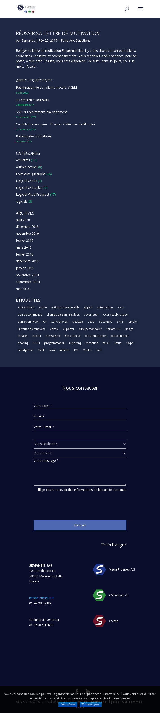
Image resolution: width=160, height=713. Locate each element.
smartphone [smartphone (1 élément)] (25, 350)
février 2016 (24, 254)
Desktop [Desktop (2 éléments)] (77, 322)
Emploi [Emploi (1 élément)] (133, 322)
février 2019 (24, 240)
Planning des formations (33, 136)
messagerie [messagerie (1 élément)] (53, 336)
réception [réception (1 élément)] (92, 343)
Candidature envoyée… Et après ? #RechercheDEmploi (55, 124)
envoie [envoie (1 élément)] (54, 329)
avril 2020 (23, 220)
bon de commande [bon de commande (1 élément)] (30, 314)
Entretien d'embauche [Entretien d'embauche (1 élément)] (32, 329)
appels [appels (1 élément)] (88, 307)
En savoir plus (90, 704)
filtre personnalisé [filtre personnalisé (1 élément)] (90, 329)
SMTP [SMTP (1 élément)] (41, 350)
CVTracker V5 (119, 595)
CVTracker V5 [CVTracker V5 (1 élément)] (59, 322)
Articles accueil (26, 167)
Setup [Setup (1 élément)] (118, 343)
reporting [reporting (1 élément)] (75, 343)
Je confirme (68, 704)
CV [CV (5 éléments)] (45, 322)
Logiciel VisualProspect (32, 194)
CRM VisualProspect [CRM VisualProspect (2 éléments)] (115, 314)
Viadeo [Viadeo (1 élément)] (87, 350)
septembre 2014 (28, 282)
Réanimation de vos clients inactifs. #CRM (46, 87)
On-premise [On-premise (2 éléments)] (72, 336)
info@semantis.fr (41, 598)
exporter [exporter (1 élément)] (68, 329)
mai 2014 (22, 289)
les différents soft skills (32, 100)
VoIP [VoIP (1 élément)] (99, 350)
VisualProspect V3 (122, 569)
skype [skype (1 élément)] (129, 343)
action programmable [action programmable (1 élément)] (65, 307)
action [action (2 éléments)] (43, 307)
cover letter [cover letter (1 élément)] (91, 314)
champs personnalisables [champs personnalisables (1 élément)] (63, 314)
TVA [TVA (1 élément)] (76, 350)
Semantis (28, 40)
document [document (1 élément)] (105, 322)
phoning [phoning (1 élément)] (23, 343)
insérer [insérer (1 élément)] (36, 336)
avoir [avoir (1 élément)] (121, 307)
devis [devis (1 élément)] (91, 322)
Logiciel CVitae (26, 180)
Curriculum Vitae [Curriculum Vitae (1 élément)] (28, 322)
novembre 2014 (27, 275)
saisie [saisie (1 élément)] (106, 343)
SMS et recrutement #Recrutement (41, 112)
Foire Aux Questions (75, 40)
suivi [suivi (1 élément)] (52, 350)
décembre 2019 (27, 226)
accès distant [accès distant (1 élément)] (26, 307)
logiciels (21, 201)
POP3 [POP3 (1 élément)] (36, 343)
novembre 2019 (27, 233)
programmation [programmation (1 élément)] (54, 343)
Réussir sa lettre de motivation (58, 33)
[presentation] (68, 504)
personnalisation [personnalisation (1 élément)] (96, 336)
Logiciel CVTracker (29, 187)
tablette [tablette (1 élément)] (64, 350)
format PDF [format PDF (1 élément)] (114, 329)
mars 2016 (23, 247)
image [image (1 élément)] (129, 329)
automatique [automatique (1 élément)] (105, 307)
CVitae (113, 621)
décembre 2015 (27, 261)
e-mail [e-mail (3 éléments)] (120, 322)
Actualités (23, 160)
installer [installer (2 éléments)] (23, 336)
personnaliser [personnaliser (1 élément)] (120, 336)
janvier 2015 (25, 268)
